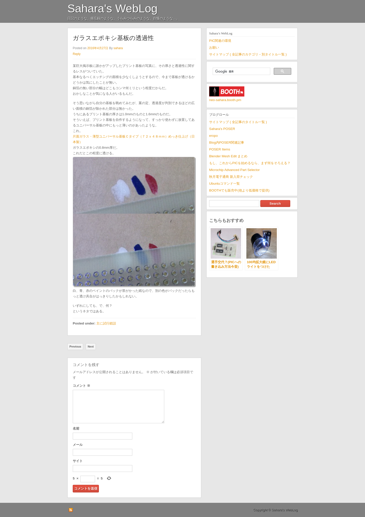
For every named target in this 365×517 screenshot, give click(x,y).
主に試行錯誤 (106, 323)
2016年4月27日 (97, 48)
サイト (78, 461)
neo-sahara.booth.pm (225, 100)
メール (78, 445)
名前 (76, 428)
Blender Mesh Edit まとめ (228, 156)
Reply (77, 54)
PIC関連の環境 (220, 41)
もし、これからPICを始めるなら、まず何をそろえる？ (249, 163)
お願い (214, 47)
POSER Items (219, 149)
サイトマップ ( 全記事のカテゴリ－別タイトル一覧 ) (248, 54)
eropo (213, 136)
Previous (75, 346)
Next (91, 346)
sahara (118, 48)
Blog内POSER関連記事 (226, 142)
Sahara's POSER (222, 129)
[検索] (241, 71)
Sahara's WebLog (112, 8)
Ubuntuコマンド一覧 (224, 183)
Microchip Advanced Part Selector (234, 170)
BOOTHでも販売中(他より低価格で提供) (239, 190)
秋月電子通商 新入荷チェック (231, 177)
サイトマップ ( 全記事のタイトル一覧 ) (238, 122)
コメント (81, 386)
